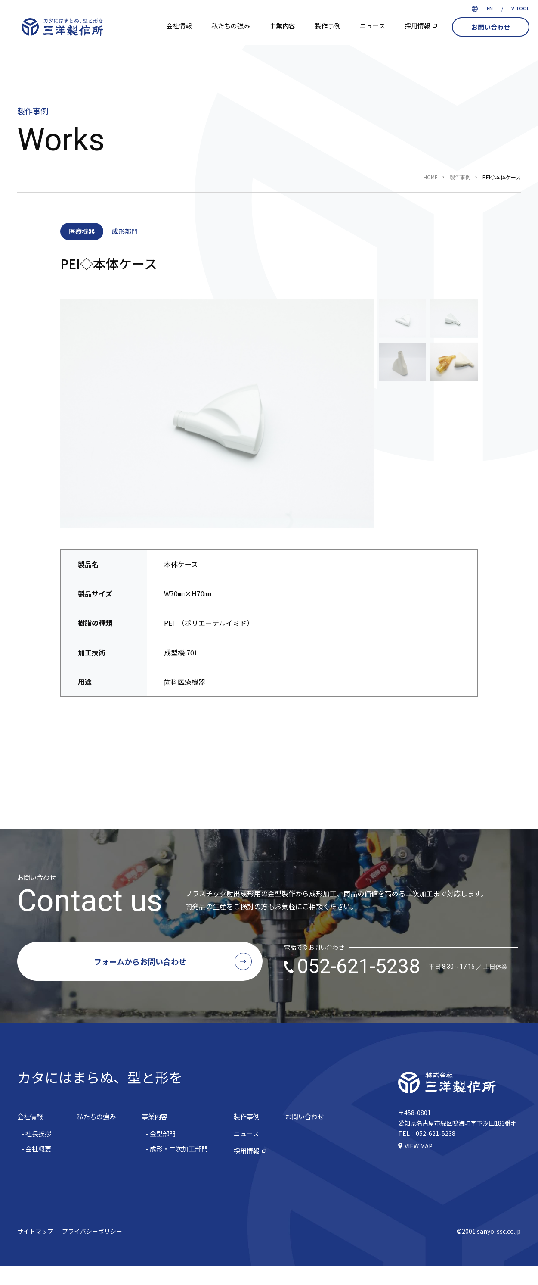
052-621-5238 (402, 985)
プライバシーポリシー (92, 1249)
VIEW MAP (419, 1164)
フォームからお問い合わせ (140, 980)
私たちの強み (230, 25)
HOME (431, 177)
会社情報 (179, 25)
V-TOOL (520, 8)
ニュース (372, 25)
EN (490, 8)
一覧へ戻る (269, 772)
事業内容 (282, 25)
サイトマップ (35, 1249)
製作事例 (327, 25)
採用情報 (417, 25)
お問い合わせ (490, 26)
